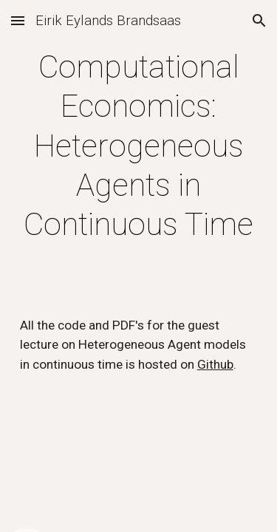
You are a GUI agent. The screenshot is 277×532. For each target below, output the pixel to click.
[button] (17, 20)
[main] (139, 145)
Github (215, 364)
